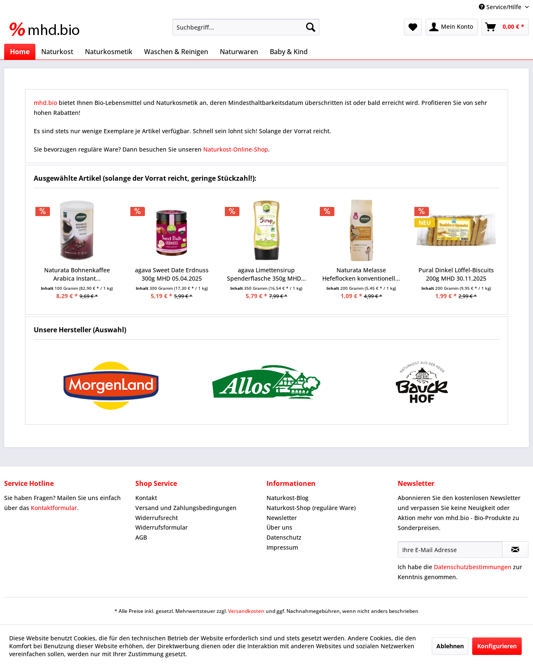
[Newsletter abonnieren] (515, 549)
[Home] (19, 52)
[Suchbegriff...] (245, 27)
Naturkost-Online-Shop (235, 149)
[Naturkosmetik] (108, 52)
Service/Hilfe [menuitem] (501, 7)
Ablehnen (450, 646)
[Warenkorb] (505, 27)
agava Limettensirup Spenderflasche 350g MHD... (266, 274)
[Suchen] (310, 27)
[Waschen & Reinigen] (176, 52)
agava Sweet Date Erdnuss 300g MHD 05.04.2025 (172, 274)
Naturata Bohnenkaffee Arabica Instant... (77, 274)
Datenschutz (283, 537)
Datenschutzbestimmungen (472, 567)
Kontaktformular (54, 508)
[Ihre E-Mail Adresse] (450, 549)
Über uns (279, 527)
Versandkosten (246, 611)
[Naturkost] (57, 52)
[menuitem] (245, 27)
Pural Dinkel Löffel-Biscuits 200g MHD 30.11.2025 (456, 274)
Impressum (282, 547)
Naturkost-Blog (287, 498)
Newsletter (281, 518)
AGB (141, 537)
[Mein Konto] (452, 27)
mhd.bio (45, 103)
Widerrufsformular (161, 527)
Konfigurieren (497, 646)
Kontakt (146, 498)
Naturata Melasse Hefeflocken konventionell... (361, 274)
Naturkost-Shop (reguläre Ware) (311, 508)
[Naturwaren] (239, 52)
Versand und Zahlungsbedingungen (186, 508)
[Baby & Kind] (289, 52)
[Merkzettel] (413, 27)
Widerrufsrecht (156, 518)
